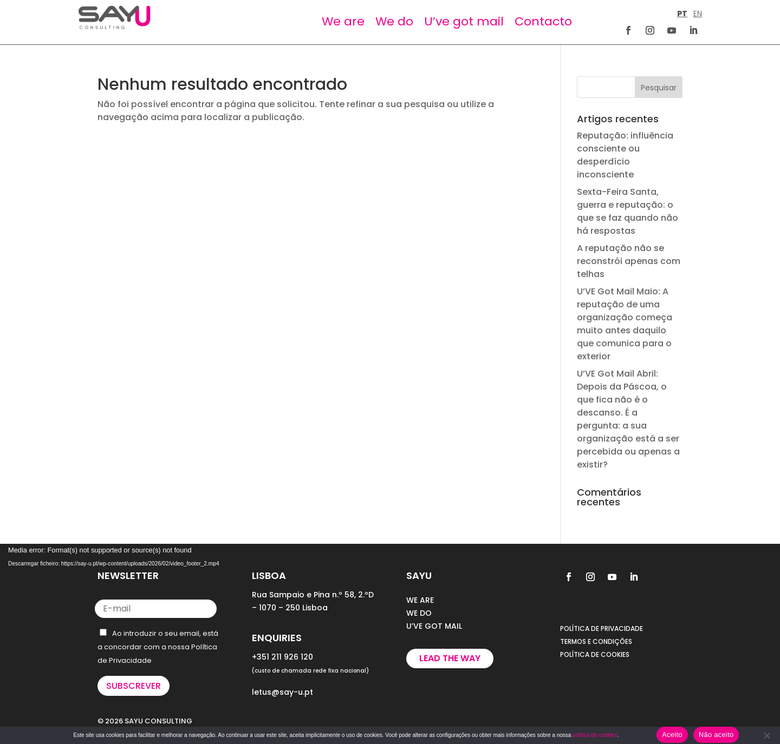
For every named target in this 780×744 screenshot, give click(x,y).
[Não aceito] (766, 735)
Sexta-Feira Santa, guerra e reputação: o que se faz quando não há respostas (627, 211)
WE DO (419, 613)
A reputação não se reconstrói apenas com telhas (628, 261)
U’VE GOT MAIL (434, 626)
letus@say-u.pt (282, 692)
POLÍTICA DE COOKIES (594, 654)
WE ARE (420, 600)
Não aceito (716, 734)
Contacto (543, 21)
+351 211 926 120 (282, 656)
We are (343, 21)
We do (394, 21)
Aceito (672, 734)
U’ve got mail (464, 21)
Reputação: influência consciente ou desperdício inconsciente (625, 155)
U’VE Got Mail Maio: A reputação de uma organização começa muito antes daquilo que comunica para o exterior (624, 324)
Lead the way (449, 658)
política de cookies (595, 735)
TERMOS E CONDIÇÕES (596, 641)
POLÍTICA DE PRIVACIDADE (601, 628)
